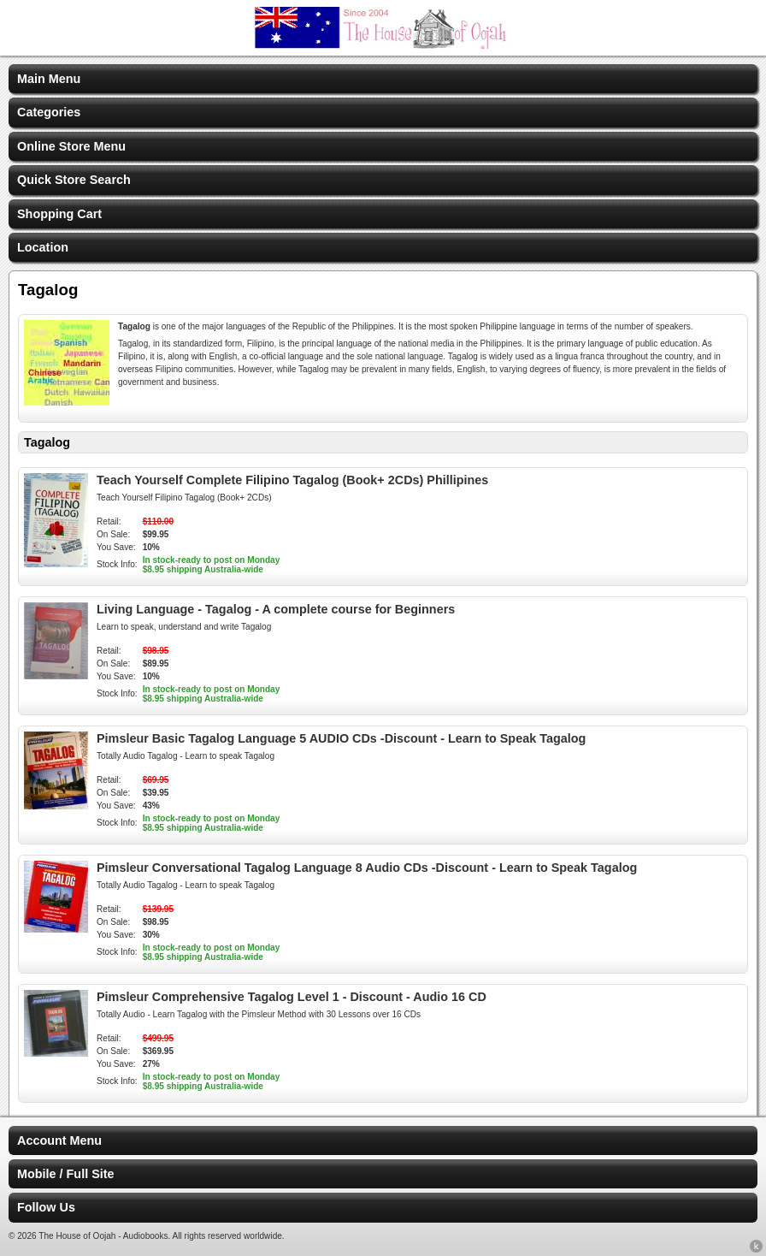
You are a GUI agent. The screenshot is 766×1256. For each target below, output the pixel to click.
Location (42, 247)
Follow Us (46, 1207)
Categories (48, 112)
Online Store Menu (71, 146)
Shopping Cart (59, 214)
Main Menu (48, 79)
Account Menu (59, 1140)
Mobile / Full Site (66, 1174)
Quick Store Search (74, 180)
